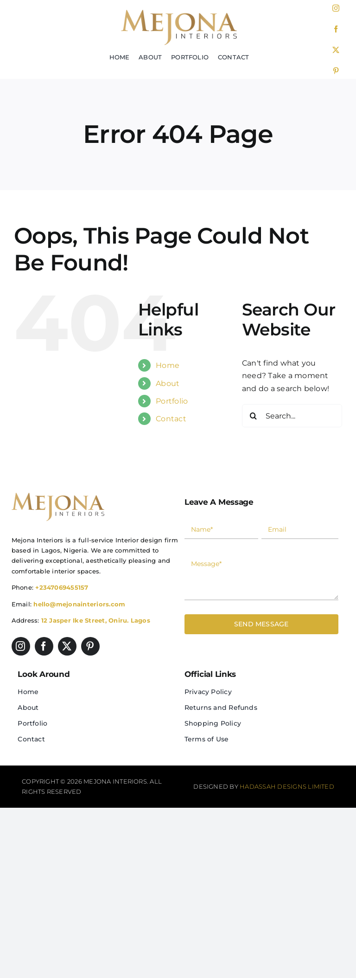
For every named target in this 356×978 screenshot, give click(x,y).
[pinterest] (336, 71)
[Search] (253, 415)
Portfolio (172, 401)
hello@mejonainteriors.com (79, 604)
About (167, 383)
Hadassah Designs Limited (287, 786)
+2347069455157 (61, 587)
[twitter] (336, 50)
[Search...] (292, 415)
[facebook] (336, 29)
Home (167, 365)
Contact (171, 418)
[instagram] (336, 8)
